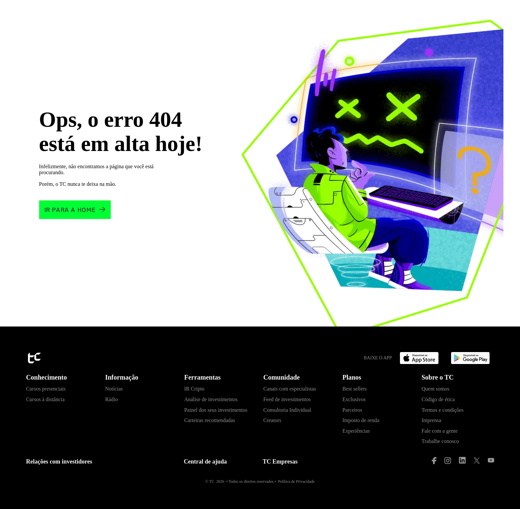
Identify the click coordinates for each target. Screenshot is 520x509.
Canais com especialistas (289, 389)
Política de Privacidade (296, 481)
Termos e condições (443, 410)
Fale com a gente (440, 431)
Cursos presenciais (46, 389)
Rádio (111, 399)
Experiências (356, 431)
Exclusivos (353, 399)
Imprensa (431, 420)
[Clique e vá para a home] (75, 209)
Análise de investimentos (210, 399)
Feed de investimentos (287, 399)
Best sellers (354, 389)
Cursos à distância (45, 399)
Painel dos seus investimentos (215, 410)
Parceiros (352, 410)
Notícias (114, 389)
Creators (272, 420)
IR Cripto (194, 389)
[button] (62, 379)
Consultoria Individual (287, 410)
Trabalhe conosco (440, 441)
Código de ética (438, 399)
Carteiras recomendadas (209, 420)
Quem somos (435, 389)
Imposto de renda (360, 420)
